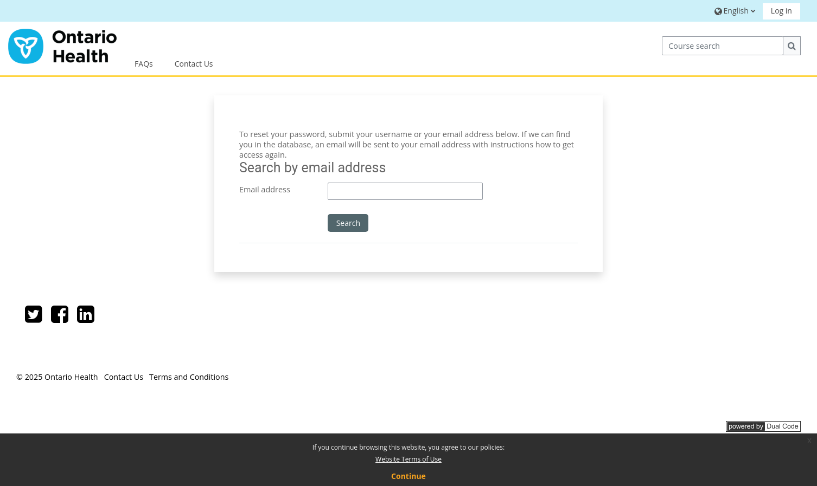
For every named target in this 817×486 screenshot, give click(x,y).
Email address (264, 189)
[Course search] (722, 45)
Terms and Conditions (188, 377)
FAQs (144, 64)
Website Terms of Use (408, 459)
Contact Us (194, 64)
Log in (781, 10)
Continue (408, 476)
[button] (733, 10)
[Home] (62, 45)
